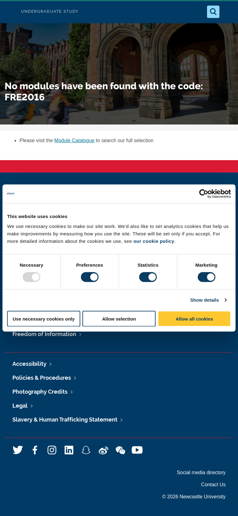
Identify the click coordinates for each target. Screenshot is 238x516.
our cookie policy (153, 240)
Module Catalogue (74, 140)
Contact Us (213, 484)
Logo (10, 11)
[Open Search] (213, 12)
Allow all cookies (194, 318)
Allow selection (119, 318)
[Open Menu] (228, 12)
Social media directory (201, 472)
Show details (204, 300)
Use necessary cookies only (44, 318)
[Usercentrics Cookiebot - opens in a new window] (204, 194)
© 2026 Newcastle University (194, 496)
